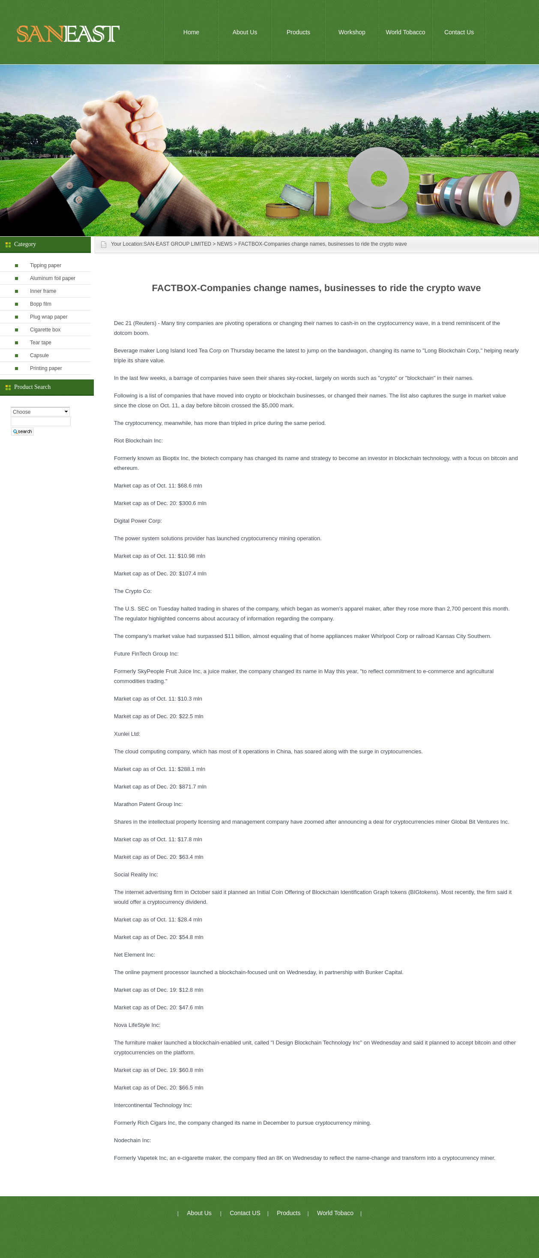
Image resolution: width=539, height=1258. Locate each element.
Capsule (39, 355)
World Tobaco (335, 1213)
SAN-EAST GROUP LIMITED (177, 244)
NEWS (225, 244)
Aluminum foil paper (52, 278)
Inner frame (43, 291)
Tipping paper (45, 265)
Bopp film (40, 304)
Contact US (245, 1213)
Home (191, 32)
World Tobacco (405, 32)
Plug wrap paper (48, 317)
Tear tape (40, 343)
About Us (245, 32)
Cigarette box (45, 330)
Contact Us (459, 32)
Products (298, 32)
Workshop (351, 32)
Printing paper (46, 368)
